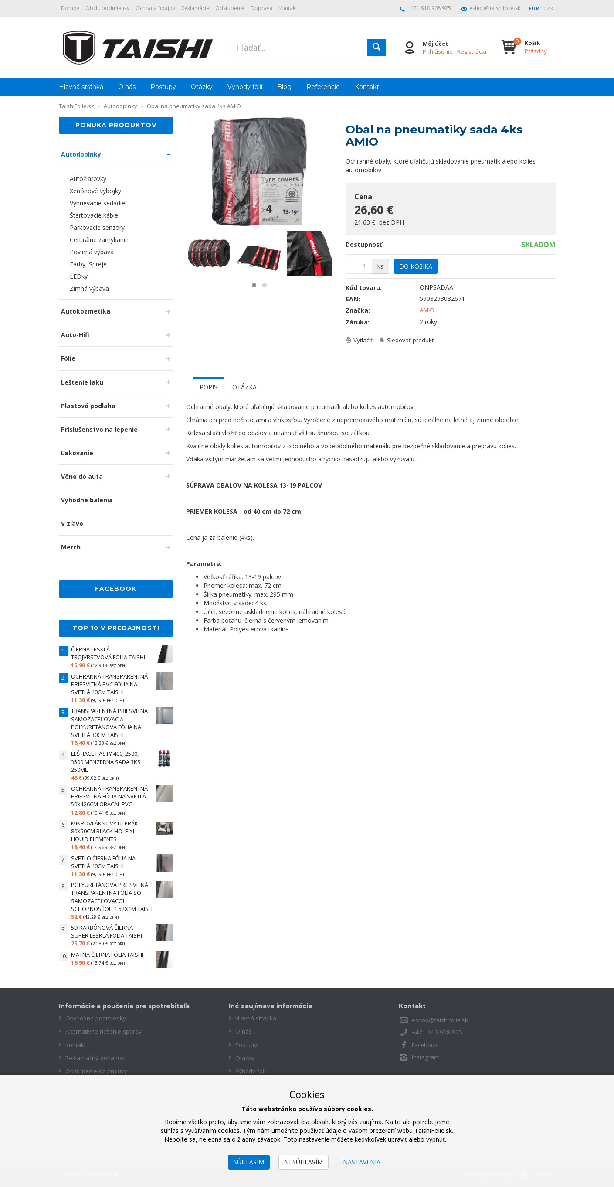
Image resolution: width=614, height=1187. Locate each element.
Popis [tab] (208, 387)
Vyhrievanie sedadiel (98, 203)
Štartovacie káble (94, 215)
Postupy (163, 87)
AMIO (428, 310)
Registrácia (471, 51)
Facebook (426, 1044)
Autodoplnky (81, 154)
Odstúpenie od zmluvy (96, 1070)
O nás (127, 87)
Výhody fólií (244, 87)
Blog (284, 87)
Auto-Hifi (75, 335)
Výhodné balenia (87, 500)
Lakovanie (77, 453)
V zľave (72, 523)
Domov (70, 8)
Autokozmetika (85, 311)
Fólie (68, 358)
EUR (534, 8)
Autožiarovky (88, 178)
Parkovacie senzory (97, 227)
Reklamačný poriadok (95, 1057)
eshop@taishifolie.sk (494, 8)
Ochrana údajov (155, 8)
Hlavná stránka (81, 87)
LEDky (79, 276)
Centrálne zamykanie (99, 239)
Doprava (261, 8)
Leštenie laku (82, 382)
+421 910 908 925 (429, 8)
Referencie (323, 87)
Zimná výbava (89, 288)
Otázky (202, 87)
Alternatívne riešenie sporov (104, 1031)
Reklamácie (195, 8)
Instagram (426, 1056)
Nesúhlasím (303, 1162)
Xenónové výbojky (95, 191)
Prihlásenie (437, 51)
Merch (71, 547)
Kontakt (287, 8)
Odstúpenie (229, 8)
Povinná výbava (92, 252)
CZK (548, 8)
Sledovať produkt (413, 340)
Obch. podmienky (107, 8)
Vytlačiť (364, 340)
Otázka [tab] (244, 387)
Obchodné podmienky (96, 1018)
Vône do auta (82, 476)
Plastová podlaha (88, 406)
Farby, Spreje (88, 264)
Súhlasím (249, 1162)
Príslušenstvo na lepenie (99, 429)
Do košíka (415, 266)
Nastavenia (361, 1162)
